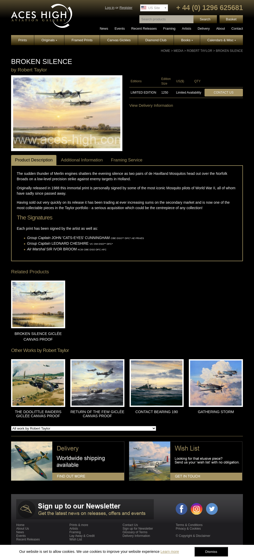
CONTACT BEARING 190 (157, 412)
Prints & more (78, 525)
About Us (22, 528)
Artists (186, 28)
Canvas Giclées (119, 40)
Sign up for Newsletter (138, 528)
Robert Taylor (199, 51)
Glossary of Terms (135, 532)
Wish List (75, 539)
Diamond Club (155, 40)
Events (120, 28)
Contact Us (224, 92)
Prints (22, 40)
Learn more (169, 551)
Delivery (204, 28)
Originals (49, 40)
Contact (237, 28)
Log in (109, 8)
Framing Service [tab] (126, 160)
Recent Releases (144, 28)
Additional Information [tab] (82, 160)
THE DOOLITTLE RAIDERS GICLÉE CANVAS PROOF (38, 414)
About (220, 28)
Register (126, 8)
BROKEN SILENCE (229, 51)
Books (187, 40)
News (104, 28)
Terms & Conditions (189, 525)
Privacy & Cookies (188, 528)
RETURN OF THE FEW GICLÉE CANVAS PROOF (97, 414)
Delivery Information (136, 536)
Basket (231, 19)
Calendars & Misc (221, 40)
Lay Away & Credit (82, 536)
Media (178, 51)
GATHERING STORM (216, 412)
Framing (169, 28)
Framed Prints (82, 40)
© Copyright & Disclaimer (193, 536)
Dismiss (211, 552)
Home (165, 51)
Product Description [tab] (34, 160)
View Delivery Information (151, 105)
